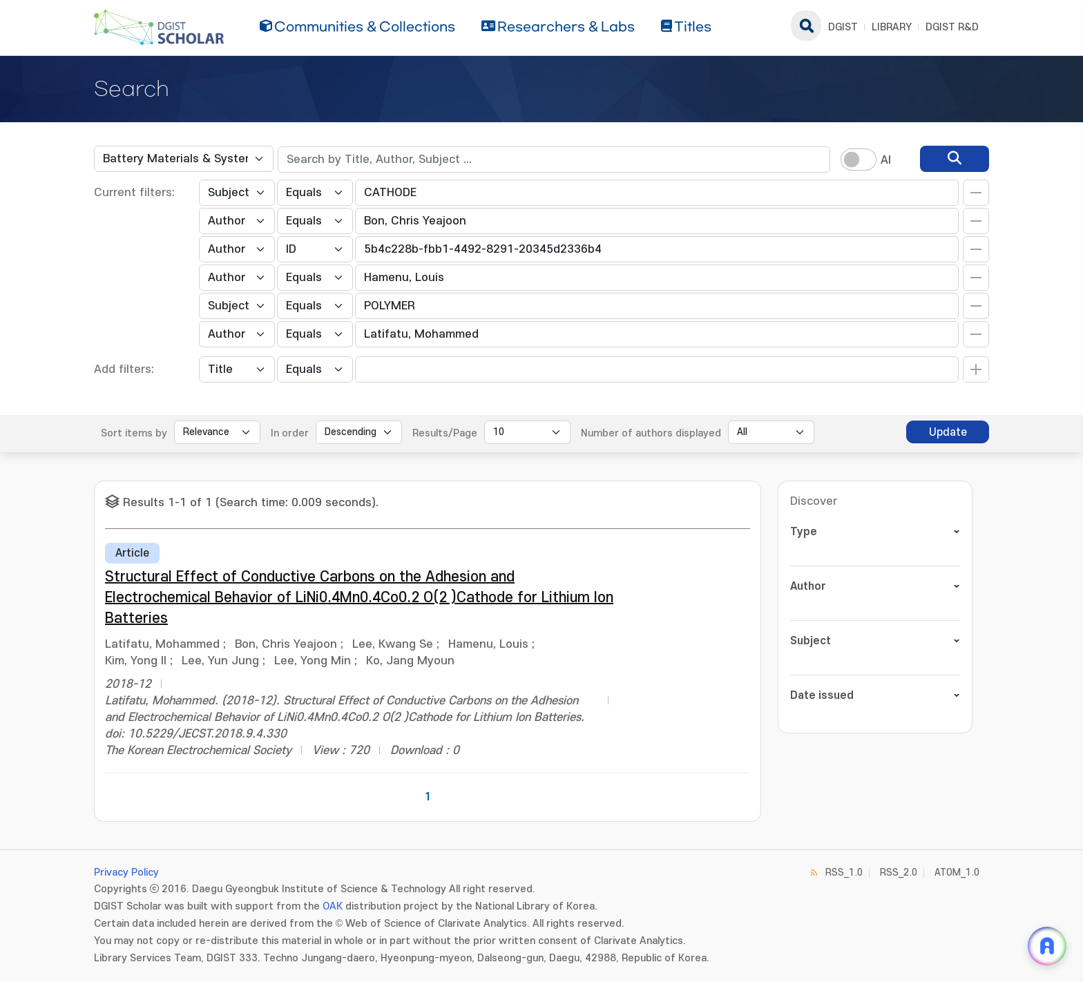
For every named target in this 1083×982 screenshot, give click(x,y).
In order (290, 433)
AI (886, 160)
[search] (954, 159)
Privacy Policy (126, 872)
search (806, 25)
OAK (333, 906)
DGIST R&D (952, 27)
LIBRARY (892, 27)
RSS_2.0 (898, 872)
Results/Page (444, 433)
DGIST (843, 27)
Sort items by (134, 433)
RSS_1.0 (844, 872)
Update (948, 432)
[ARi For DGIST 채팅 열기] (1047, 946)
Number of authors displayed (651, 433)
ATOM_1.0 (957, 872)
